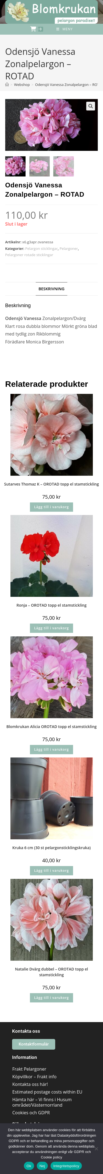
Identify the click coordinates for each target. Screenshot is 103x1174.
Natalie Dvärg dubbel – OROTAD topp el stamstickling (51, 971)
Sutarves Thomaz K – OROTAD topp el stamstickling (51, 484)
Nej (42, 1166)
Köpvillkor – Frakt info (34, 1077)
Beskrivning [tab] (51, 288)
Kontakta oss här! (30, 1085)
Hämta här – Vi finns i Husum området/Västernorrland (42, 1102)
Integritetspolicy (66, 1166)
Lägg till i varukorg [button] (51, 507)
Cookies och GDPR (31, 1113)
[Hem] (7, 84)
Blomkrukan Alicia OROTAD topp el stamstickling (51, 726)
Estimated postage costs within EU (47, 1092)
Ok (29, 1166)
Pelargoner (69, 248)
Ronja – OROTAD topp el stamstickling (51, 605)
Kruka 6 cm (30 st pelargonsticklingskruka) (51, 847)
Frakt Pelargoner (29, 1069)
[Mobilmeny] (64, 29)
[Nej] (96, 1148)
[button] (90, 106)
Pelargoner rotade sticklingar (29, 255)
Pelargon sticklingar (41, 248)
